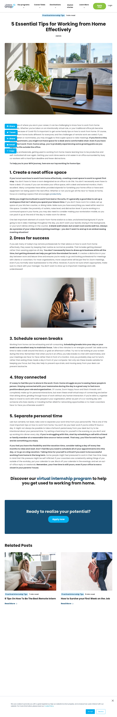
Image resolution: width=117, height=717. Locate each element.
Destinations (55, 6)
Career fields (39, 6)
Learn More (84, 6)
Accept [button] (90, 712)
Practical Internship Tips (53, 15)
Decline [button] (100, 712)
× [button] (112, 701)
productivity (55, 194)
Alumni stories (70, 6)
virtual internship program (64, 478)
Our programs (23, 6)
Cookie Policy (49, 706)
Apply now (99, 6)
